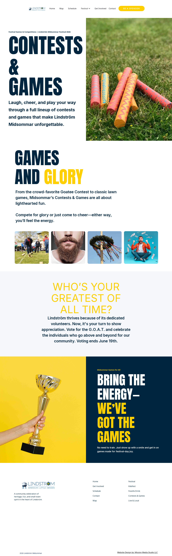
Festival (131, 481)
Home (52, 8)
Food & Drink (134, 491)
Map (61, 8)
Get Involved (100, 8)
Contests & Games (136, 495)
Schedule (72, 8)
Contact (112, 8)
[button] (85, 8)
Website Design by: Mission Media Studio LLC (137, 552)
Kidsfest (132, 486)
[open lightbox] (32, 247)
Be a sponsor (131, 8)
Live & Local (133, 500)
